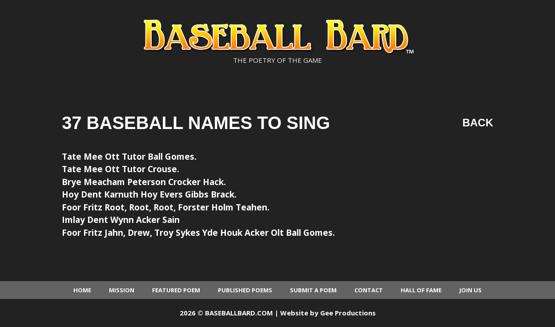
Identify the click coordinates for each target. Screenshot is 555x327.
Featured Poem (176, 290)
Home (82, 290)
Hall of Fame (421, 290)
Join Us (470, 290)
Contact (368, 290)
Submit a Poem (313, 290)
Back (477, 123)
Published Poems (245, 290)
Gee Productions (348, 312)
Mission (121, 290)
